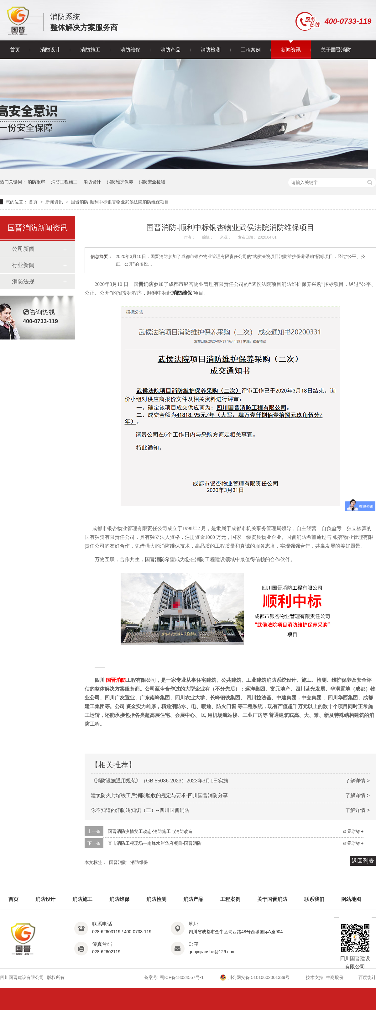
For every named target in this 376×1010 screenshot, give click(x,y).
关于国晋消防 (336, 49)
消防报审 (36, 181)
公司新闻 (23, 249)
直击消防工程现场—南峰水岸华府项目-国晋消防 (154, 843)
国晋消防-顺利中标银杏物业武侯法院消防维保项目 (120, 201)
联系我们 (314, 899)
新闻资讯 (291, 49)
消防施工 (90, 49)
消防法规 (23, 281)
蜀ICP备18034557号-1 (182, 977)
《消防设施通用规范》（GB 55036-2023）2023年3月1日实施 (159, 780)
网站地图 (351, 899)
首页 (15, 49)
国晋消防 (118, 862)
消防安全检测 (152, 181)
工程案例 (251, 49)
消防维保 (130, 49)
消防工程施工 (64, 181)
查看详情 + (352, 831)
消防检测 (211, 49)
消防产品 (170, 49)
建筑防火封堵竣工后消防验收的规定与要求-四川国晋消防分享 (159, 795)
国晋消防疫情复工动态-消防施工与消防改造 (150, 831)
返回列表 (363, 861)
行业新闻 (23, 265)
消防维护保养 (120, 181)
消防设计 (50, 49)
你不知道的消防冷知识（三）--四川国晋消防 (140, 810)
